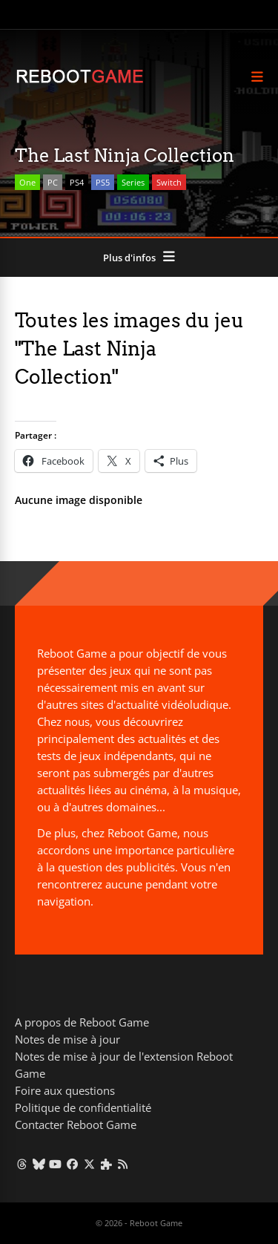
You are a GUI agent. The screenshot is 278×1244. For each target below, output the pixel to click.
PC (52, 182)
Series (133, 182)
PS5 (103, 182)
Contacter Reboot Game (75, 1124)
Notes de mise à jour (67, 1039)
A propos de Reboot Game (82, 1022)
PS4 (77, 182)
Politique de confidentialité (83, 1107)
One (27, 182)
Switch (169, 182)
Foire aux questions (65, 1090)
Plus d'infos (129, 257)
